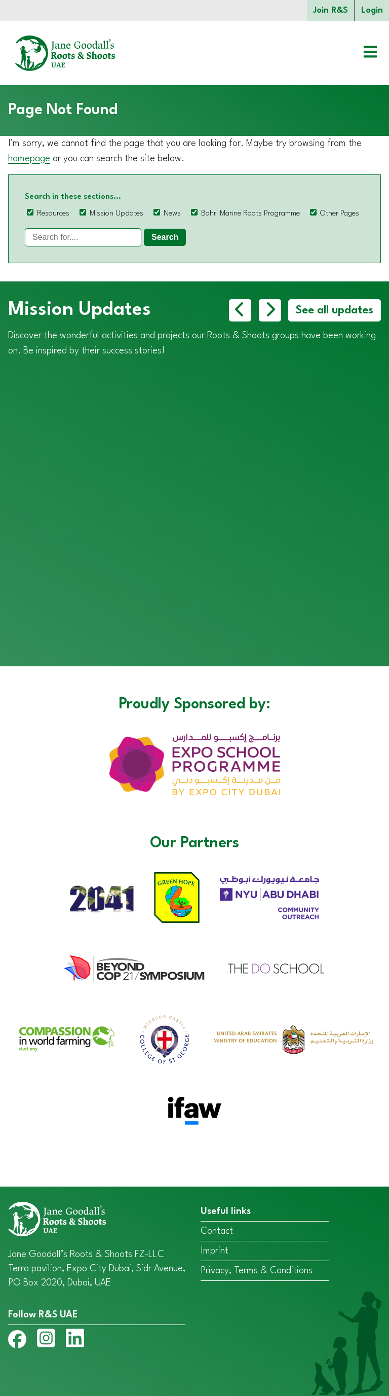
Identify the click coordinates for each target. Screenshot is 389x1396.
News (172, 214)
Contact (217, 1231)
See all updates (334, 310)
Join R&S (330, 10)
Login (372, 10)
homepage (29, 158)
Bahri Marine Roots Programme (250, 214)
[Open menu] (362, 53)
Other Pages (339, 214)
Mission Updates (116, 214)
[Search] (83, 237)
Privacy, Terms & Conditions (257, 1270)
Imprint (214, 1251)
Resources (53, 214)
